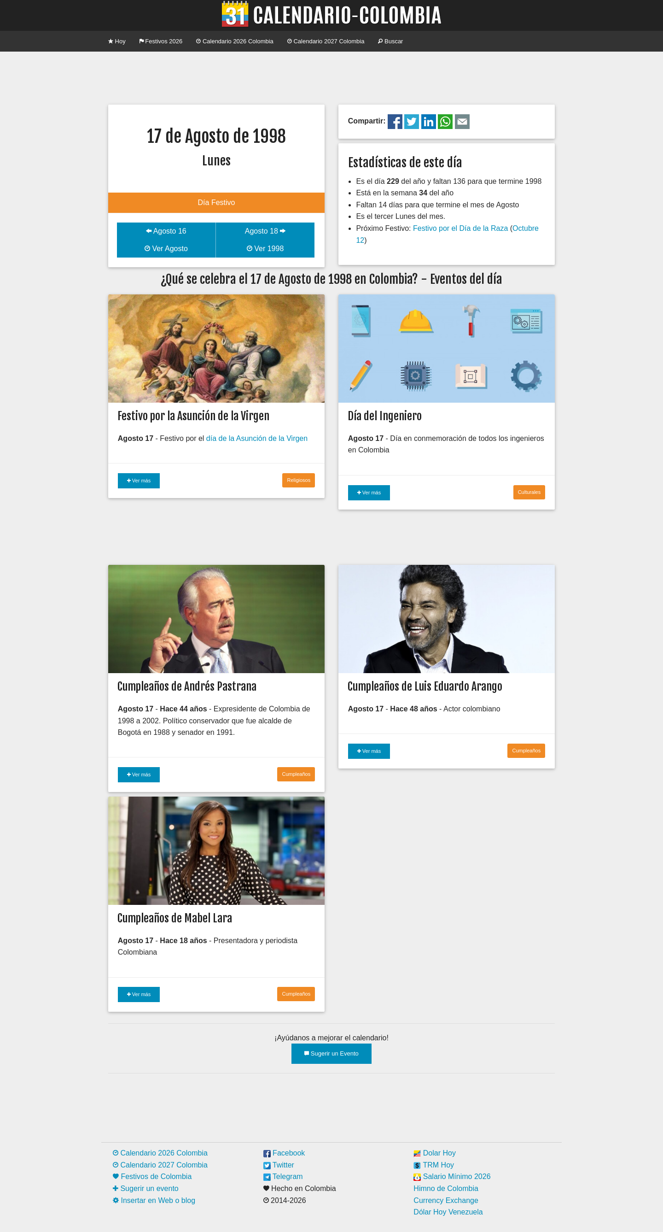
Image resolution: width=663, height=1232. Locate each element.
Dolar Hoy (434, 1153)
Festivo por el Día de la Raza (460, 228)
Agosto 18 (265, 231)
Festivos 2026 (161, 41)
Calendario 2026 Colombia (234, 41)
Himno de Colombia (445, 1188)
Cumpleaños (296, 774)
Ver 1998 (265, 248)
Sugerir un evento (146, 1188)
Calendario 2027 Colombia (326, 41)
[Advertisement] (331, 77)
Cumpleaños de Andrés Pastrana (186, 686)
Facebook (284, 1153)
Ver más (139, 480)
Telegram (283, 1176)
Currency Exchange (445, 1200)
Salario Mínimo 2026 (451, 1176)
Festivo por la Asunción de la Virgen (193, 416)
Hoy (117, 41)
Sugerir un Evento (331, 1053)
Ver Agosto (166, 248)
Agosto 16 (166, 231)
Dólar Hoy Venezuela (448, 1212)
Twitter (278, 1165)
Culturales (529, 492)
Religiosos (298, 480)
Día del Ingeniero (385, 416)
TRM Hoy (433, 1165)
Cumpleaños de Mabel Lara (174, 918)
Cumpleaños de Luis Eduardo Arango (425, 686)
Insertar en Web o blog (154, 1200)
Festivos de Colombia (152, 1176)
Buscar (390, 41)
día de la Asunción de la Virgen (257, 438)
